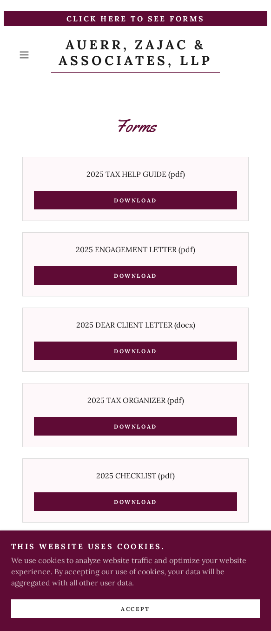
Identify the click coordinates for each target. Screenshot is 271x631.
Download (135, 200)
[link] (135, 55)
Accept (135, 621)
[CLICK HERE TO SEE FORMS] (135, 18)
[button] (33, 55)
